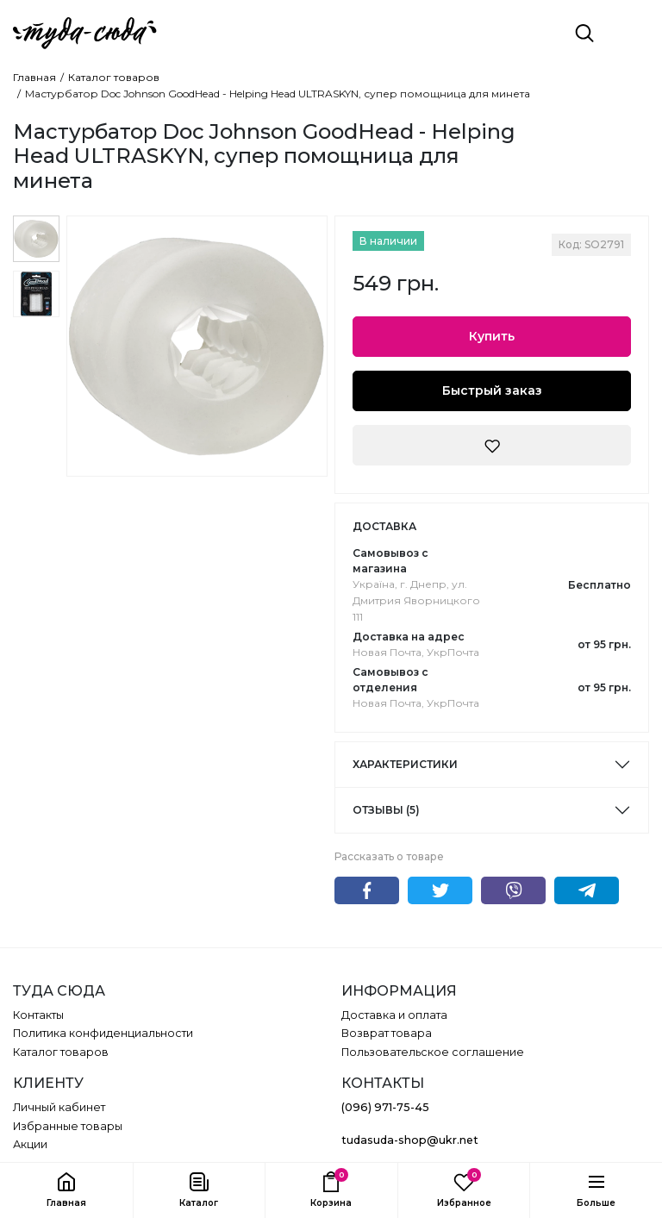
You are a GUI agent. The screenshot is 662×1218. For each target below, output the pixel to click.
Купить (492, 336)
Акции (30, 1144)
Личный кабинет (59, 1107)
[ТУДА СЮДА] (85, 33)
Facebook (366, 890)
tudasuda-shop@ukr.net (409, 1140)
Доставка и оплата (394, 1015)
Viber (513, 890)
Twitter (440, 890)
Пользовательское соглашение (432, 1052)
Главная (34, 78)
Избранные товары (67, 1126)
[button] (199, 1190)
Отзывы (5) (386, 809)
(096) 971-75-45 (385, 1107)
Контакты (38, 1015)
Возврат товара (386, 1033)
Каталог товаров (113, 78)
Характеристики (405, 764)
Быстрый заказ (492, 390)
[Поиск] (584, 32)
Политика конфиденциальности (103, 1033)
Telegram (586, 890)
